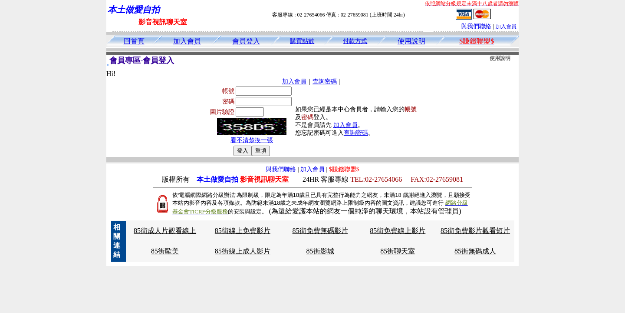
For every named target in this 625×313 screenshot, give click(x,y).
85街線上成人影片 (242, 251)
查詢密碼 (324, 81)
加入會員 (506, 26)
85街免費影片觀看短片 (475, 230)
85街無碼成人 (475, 251)
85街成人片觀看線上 (165, 230)
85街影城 (320, 251)
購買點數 (302, 41)
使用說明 (411, 41)
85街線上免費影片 (242, 230)
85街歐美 (165, 251)
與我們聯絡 (476, 26)
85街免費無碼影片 (320, 230)
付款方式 (355, 41)
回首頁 (134, 41)
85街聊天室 (397, 251)
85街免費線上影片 (397, 230)
